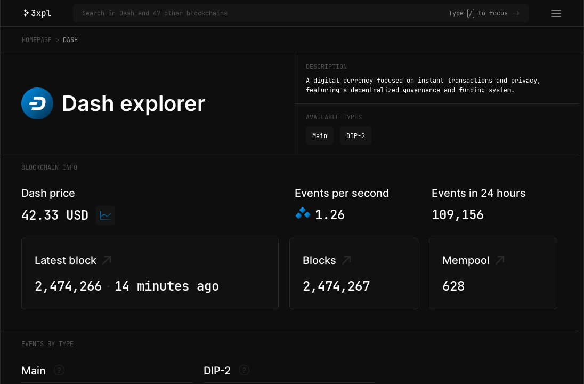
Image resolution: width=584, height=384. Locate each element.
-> (516, 13)
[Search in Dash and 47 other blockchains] (265, 13)
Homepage (37, 40)
